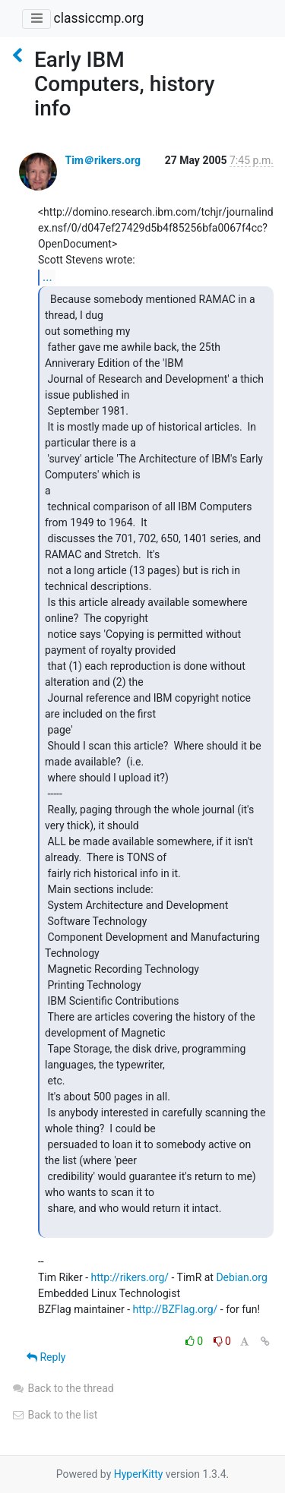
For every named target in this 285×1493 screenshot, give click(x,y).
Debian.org (241, 1277)
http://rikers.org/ (129, 1277)
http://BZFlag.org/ (175, 1309)
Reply (46, 1357)
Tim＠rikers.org (103, 160)
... (47, 277)
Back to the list (54, 1415)
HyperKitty (138, 1474)
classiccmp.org (98, 18)
